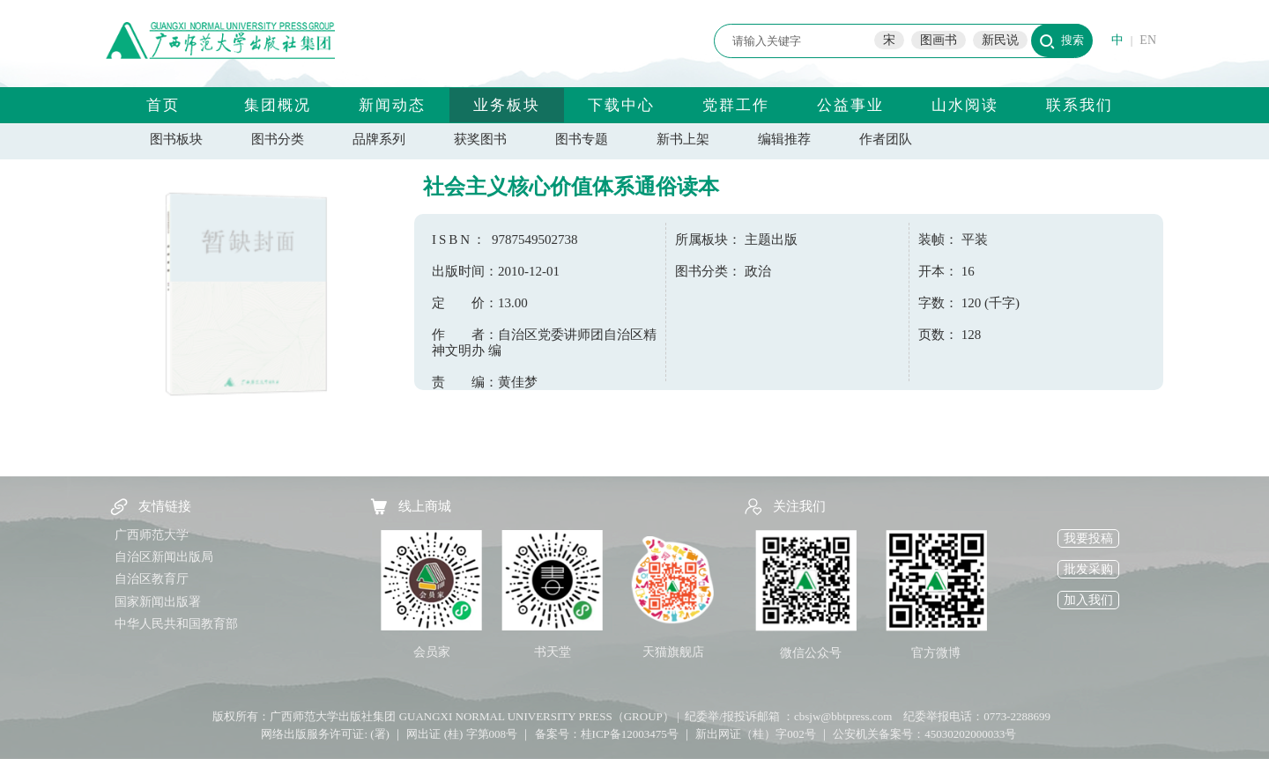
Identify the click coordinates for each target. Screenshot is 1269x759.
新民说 (1000, 40)
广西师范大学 (152, 535)
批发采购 (1088, 569)
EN (1147, 40)
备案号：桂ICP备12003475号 (607, 734)
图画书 (938, 40)
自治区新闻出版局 (164, 557)
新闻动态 (392, 105)
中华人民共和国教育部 (176, 623)
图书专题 (581, 139)
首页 (163, 105)
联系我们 (1079, 105)
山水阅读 (964, 105)
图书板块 (176, 139)
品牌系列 (378, 139)
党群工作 (735, 105)
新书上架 (683, 139)
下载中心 (621, 105)
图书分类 (277, 139)
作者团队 (885, 139)
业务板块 (506, 105)
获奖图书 (480, 139)
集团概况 (277, 105)
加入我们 (1088, 600)
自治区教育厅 (152, 579)
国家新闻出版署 (158, 601)
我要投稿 (1088, 538)
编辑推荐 (784, 139)
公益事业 (850, 105)
